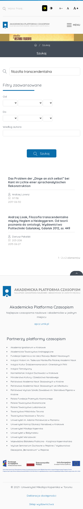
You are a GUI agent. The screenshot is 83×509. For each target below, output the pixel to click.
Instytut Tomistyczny (21, 368)
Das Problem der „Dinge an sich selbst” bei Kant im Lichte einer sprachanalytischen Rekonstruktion (38, 182)
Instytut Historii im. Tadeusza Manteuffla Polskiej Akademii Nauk (43, 360)
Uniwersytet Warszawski (23, 437)
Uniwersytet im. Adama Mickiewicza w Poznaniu (35, 420)
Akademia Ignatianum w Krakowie (28, 347)
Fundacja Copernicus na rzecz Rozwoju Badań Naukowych (40, 355)
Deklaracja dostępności (41, 495)
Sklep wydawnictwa (41, 504)
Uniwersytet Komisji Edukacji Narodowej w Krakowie (37, 424)
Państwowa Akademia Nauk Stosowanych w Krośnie (37, 381)
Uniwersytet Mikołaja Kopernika (27, 428)
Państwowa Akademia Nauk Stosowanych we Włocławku (39, 385)
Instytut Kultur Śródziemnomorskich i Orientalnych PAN (39, 364)
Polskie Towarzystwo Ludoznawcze (28, 407)
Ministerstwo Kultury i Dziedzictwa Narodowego (35, 377)
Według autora (12, 127)
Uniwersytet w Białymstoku (24, 432)
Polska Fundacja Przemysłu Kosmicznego (32, 398)
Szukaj (45, 153)
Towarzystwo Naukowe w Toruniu (27, 415)
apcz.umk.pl (41, 324)
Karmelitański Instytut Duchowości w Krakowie (34, 373)
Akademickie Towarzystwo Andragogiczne (32, 351)
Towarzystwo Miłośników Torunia (27, 411)
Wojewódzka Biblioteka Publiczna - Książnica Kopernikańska (41, 441)
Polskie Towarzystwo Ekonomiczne (28, 402)
